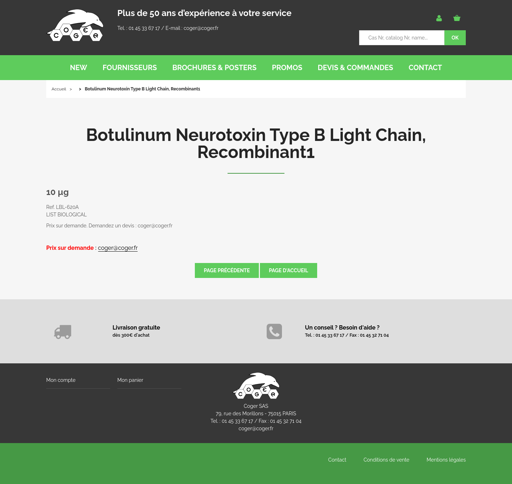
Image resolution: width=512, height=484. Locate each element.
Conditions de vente (386, 460)
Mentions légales (446, 460)
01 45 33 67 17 (144, 28)
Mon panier (130, 380)
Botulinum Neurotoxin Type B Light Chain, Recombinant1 (256, 143)
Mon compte (60, 380)
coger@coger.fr (201, 28)
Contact (337, 460)
